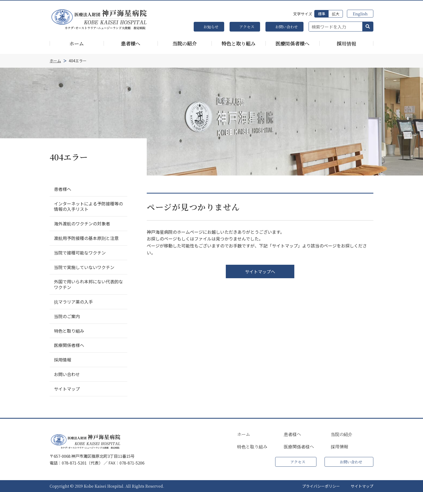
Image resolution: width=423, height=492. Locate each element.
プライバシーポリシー (321, 486)
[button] (367, 26)
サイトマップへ (260, 271)
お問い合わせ (286, 26)
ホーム (243, 434)
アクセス (246, 26)
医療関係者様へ (299, 447)
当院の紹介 (341, 434)
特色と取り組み (252, 447)
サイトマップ (362, 486)
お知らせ (211, 26)
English (360, 13)
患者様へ (292, 434)
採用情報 (339, 447)
